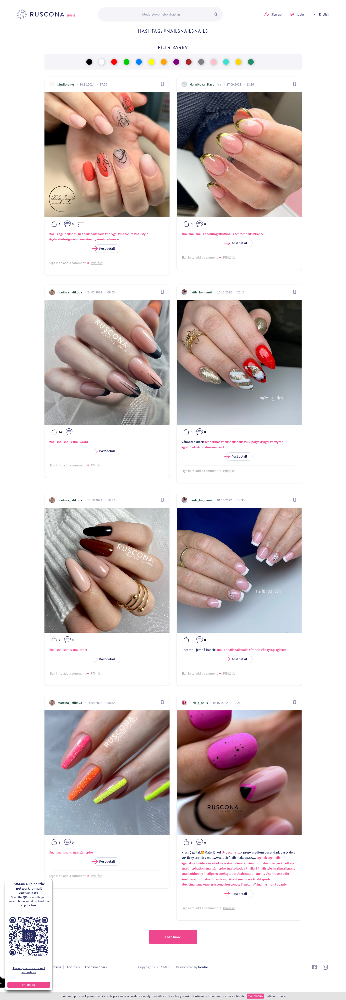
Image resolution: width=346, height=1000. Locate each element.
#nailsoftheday (192, 873)
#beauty (281, 884)
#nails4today (235, 868)
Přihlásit (97, 263)
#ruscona (79, 239)
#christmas (212, 442)
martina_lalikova (69, 292)
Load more (173, 937)
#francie (254, 650)
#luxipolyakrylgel (256, 442)
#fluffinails (226, 234)
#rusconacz (232, 884)
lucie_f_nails (199, 703)
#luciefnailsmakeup (195, 884)
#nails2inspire (82, 852)
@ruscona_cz (231, 852)
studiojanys (65, 84)
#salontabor (246, 873)
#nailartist (79, 650)
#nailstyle (141, 234)
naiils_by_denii (201, 292)
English (324, 14)
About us (73, 967)
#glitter (280, 650)
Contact (23, 974)
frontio (203, 967)
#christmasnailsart (210, 447)
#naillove (287, 863)
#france (258, 234)
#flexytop (277, 442)
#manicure (125, 234)
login (300, 14)
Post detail (104, 248)
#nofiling (211, 234)
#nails (53, 234)
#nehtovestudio (277, 873)
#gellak (262, 857)
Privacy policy (27, 967)
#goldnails (189, 447)
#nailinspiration (193, 868)
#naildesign (271, 863)
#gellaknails (190, 863)
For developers (96, 967)
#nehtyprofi (261, 879)
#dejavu (205, 863)
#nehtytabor (227, 873)
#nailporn (255, 863)
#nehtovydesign (216, 879)
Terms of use (52, 967)
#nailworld (80, 442)
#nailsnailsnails (93, 234)
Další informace (275, 996)
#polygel (111, 234)
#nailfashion (265, 884)
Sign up (276, 14)
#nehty (260, 873)
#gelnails (274, 857)
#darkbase (219, 863)
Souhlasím (255, 996)
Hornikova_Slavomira (205, 84)
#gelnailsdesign (70, 234)
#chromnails (244, 234)
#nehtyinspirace (240, 879)
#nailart (242, 863)
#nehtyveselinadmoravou (104, 239)
